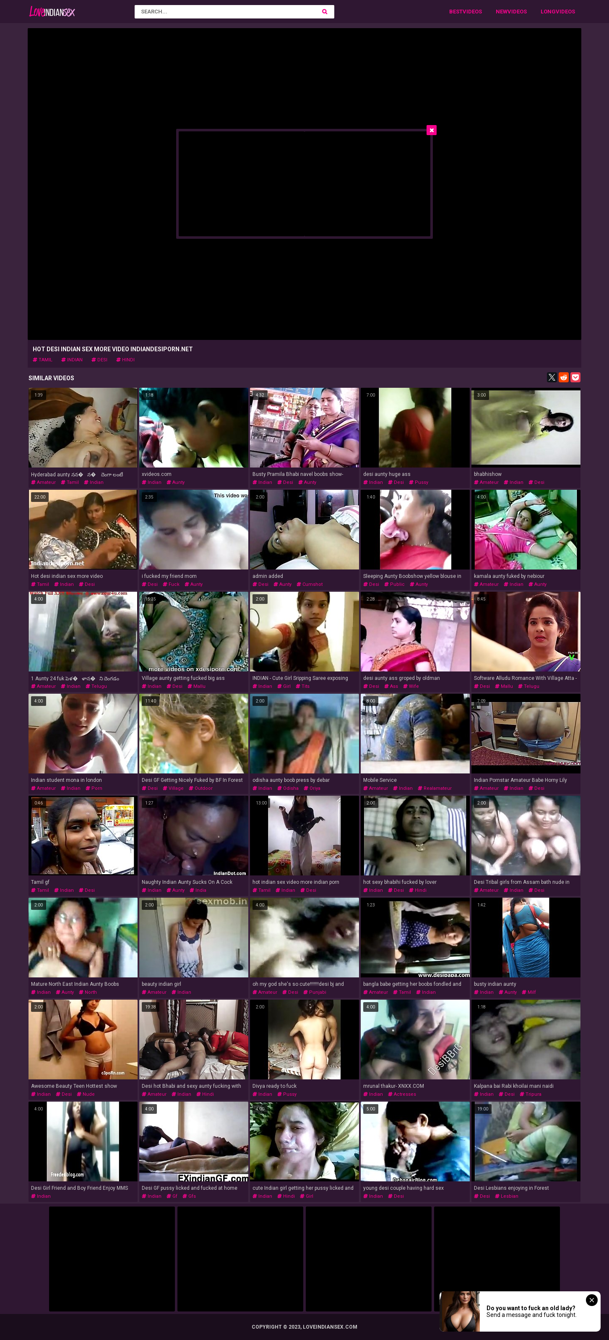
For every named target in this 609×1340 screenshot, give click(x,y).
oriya (312, 788)
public (394, 584)
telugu (96, 686)
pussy (418, 482)
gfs (189, 1196)
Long (548, 11)
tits (303, 686)
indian (72, 360)
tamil (42, 360)
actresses (402, 1094)
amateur (43, 482)
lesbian (506, 1196)
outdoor (201, 788)
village (173, 788)
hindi (125, 360)
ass (391, 686)
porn (94, 788)
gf (172, 1196)
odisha (288, 788)
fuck (171, 584)
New (502, 11)
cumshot (310, 584)
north (88, 992)
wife (411, 686)
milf (529, 992)
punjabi (314, 992)
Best (456, 11)
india (198, 890)
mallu (196, 686)
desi (99, 360)
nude (86, 1094)
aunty (176, 482)
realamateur (435, 788)
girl (284, 686)
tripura (530, 1094)
